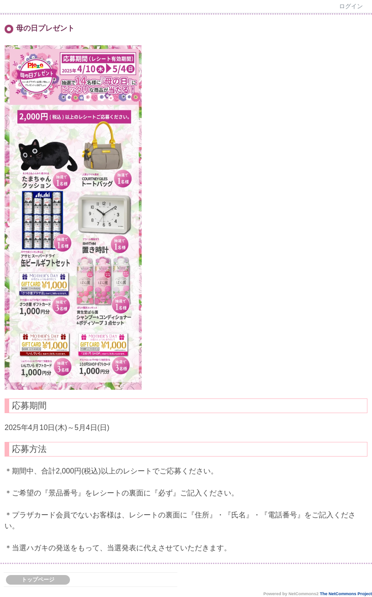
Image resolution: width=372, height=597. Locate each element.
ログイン (351, 6)
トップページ (37, 579)
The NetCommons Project (346, 594)
